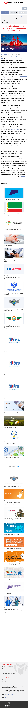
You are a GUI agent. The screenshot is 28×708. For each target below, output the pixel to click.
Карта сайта (14, 703)
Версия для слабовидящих (15, 705)
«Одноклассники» (15, 77)
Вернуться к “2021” (8, 183)
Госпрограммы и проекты (8, 673)
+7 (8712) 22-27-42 (8, 694)
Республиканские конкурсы (9, 681)
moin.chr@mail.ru (8, 697)
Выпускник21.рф (15, 129)
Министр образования (7, 666)
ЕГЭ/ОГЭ (4, 679)
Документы (5, 671)
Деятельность (5, 669)
